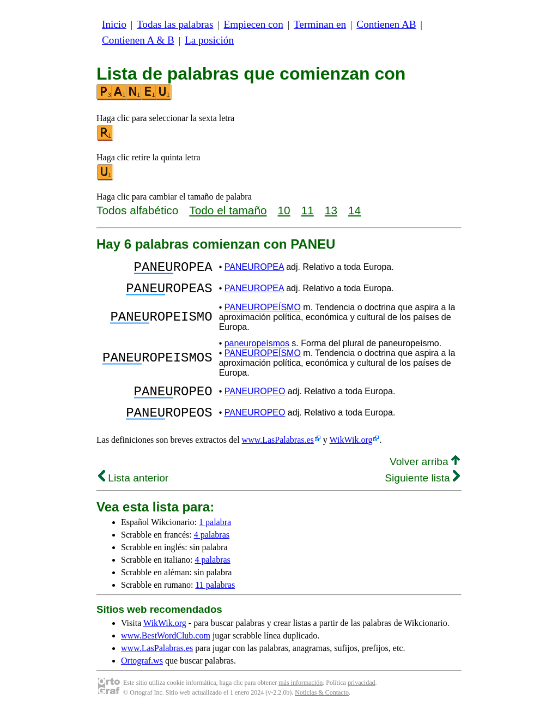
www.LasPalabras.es (278, 452)
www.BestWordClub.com (165, 648)
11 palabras (215, 597)
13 (331, 210)
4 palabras (211, 547)
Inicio (114, 24)
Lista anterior (133, 491)
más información (300, 696)
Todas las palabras (175, 24)
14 (354, 210)
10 (284, 210)
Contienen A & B (138, 40)
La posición (209, 40)
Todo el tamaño (227, 210)
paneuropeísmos (257, 349)
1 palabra (215, 535)
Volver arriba (425, 474)
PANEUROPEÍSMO (263, 313)
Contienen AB (386, 24)
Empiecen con (253, 24)
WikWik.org (351, 452)
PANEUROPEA (254, 268)
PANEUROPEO (255, 399)
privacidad (361, 696)
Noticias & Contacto (322, 705)
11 (307, 210)
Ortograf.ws (142, 673)
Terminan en (320, 24)
